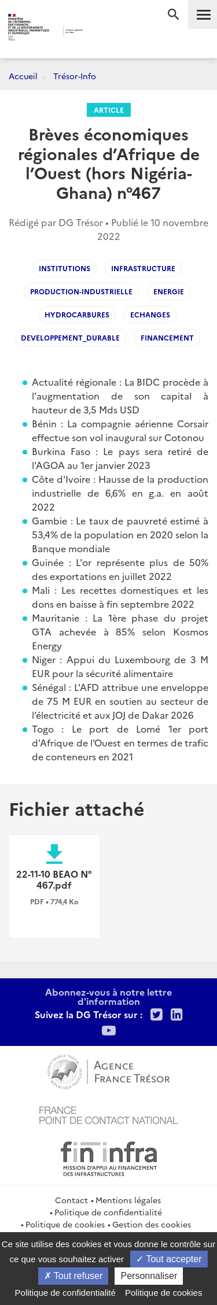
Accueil (23, 76)
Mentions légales (128, 1200)
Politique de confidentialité (108, 1212)
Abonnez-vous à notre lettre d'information (108, 996)
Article (109, 109)
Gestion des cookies (151, 1224)
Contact (71, 1200)
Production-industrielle (81, 291)
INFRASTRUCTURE (143, 268)
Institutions (64, 268)
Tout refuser (73, 1276)
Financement (167, 337)
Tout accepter (168, 1259)
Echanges (150, 314)
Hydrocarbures (77, 314)
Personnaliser (148, 1276)
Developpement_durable (70, 337)
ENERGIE (168, 291)
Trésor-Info (74, 76)
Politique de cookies (65, 1224)
